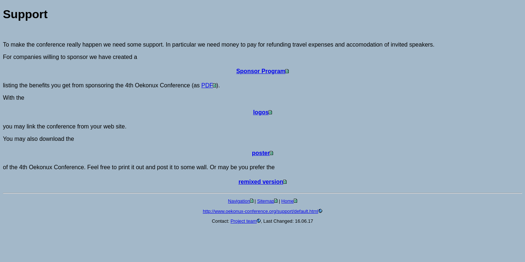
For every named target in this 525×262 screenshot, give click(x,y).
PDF (207, 85)
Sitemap (265, 201)
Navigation (239, 201)
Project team (243, 221)
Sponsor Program (260, 71)
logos (261, 112)
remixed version (260, 182)
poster (261, 153)
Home (287, 201)
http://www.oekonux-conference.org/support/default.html (260, 211)
